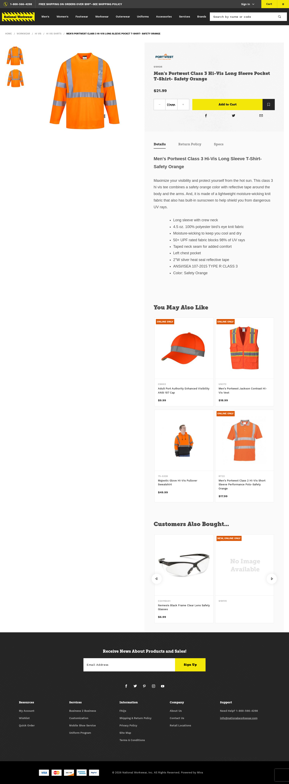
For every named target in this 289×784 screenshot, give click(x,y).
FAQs (122, 710)
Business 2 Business (82, 710)
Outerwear (123, 16)
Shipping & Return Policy (135, 718)
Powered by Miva (192, 772)
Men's (45, 16)
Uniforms (143, 16)
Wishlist (24, 718)
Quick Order (27, 725)
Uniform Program (80, 732)
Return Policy (189, 144)
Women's (62, 16)
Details (160, 144)
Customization (78, 718)
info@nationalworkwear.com (238, 718)
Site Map (125, 732)
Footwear (82, 16)
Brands (201, 16)
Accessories (164, 16)
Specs (218, 144)
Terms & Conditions (132, 740)
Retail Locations (180, 725)
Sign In (248, 4)
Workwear (101, 16)
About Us (176, 710)
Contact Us (177, 718)
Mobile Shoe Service (82, 725)
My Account (26, 710)
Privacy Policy (128, 725)
